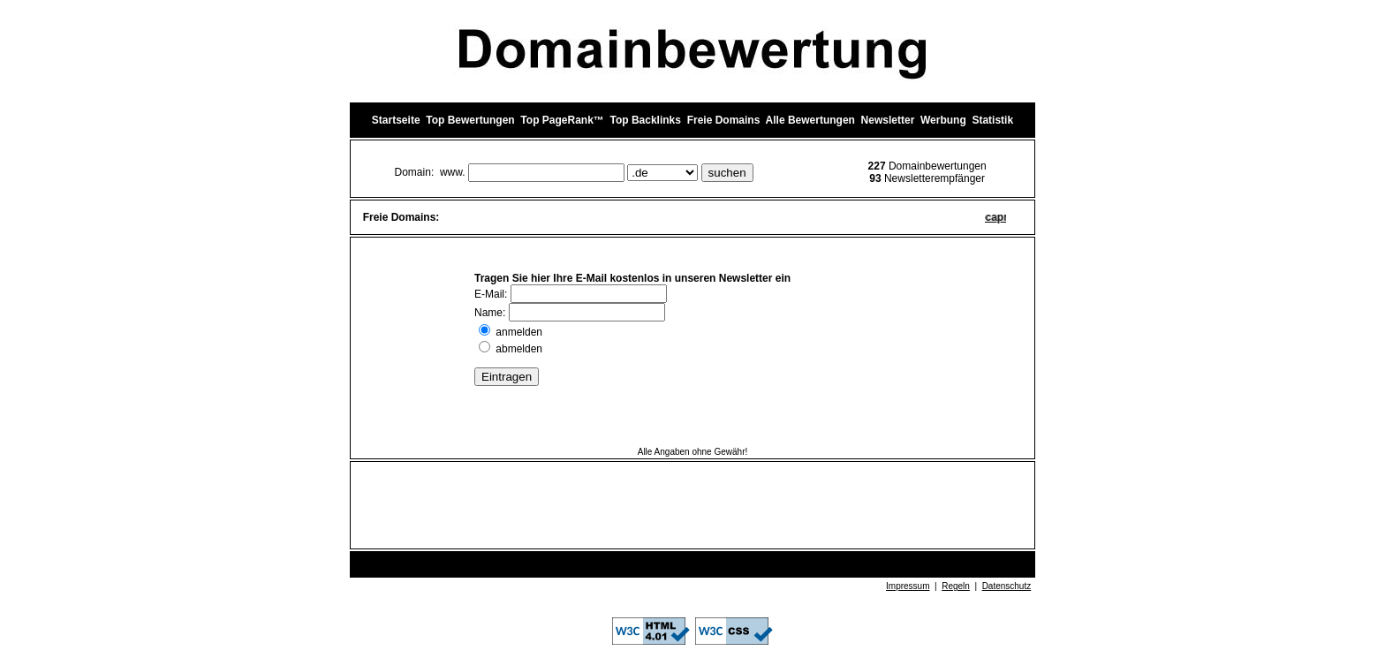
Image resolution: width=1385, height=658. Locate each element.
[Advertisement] (692, 505)
